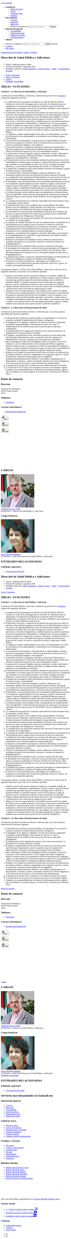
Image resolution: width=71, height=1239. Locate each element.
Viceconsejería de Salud (15, 571)
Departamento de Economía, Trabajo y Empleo (19, 52)
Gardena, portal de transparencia (18, 1136)
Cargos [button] (8, 79)
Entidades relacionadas (10, 1075)
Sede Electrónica (17, 37)
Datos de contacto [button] (13, 77)
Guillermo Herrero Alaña (10, 509)
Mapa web (15, 24)
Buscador (14, 22)
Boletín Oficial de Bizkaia (16, 1172)
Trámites (14, 16)
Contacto (14, 20)
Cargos (3, 982)
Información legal (17, 33)
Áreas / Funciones (8, 592)
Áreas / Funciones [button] (13, 75)
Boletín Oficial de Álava (15, 1170)
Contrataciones (11, 1150)
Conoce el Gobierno (13, 1128)
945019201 (10, 402)
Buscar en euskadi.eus (19, 26)
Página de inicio (17, 9)
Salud (54, 69)
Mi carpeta (10, 48)
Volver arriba (11, 1230)
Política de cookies (18, 35)
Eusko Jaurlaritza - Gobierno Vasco (36, 69)
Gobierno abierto (12, 1134)
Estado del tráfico (12, 1156)
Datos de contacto (8, 889)
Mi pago (9, 1152)
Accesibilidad (16, 31)
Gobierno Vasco (17, 13)
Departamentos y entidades (16, 1130)
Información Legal (13, 1114)
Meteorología (11, 1154)
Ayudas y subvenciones (15, 1148)
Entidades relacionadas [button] (14, 81)
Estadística (10, 1158)
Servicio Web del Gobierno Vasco (47, 1199)
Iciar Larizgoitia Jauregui (10, 554)
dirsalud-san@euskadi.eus (16, 412)
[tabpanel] (35, 230)
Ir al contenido (6, 3)
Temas (13, 11)
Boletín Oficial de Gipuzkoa (16, 1174)
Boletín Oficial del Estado (16, 1176)
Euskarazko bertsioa (13, 1225)
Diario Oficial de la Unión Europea (19, 1178)
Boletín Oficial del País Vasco (17, 1168)
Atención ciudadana (13, 1132)
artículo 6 (62, 96)
